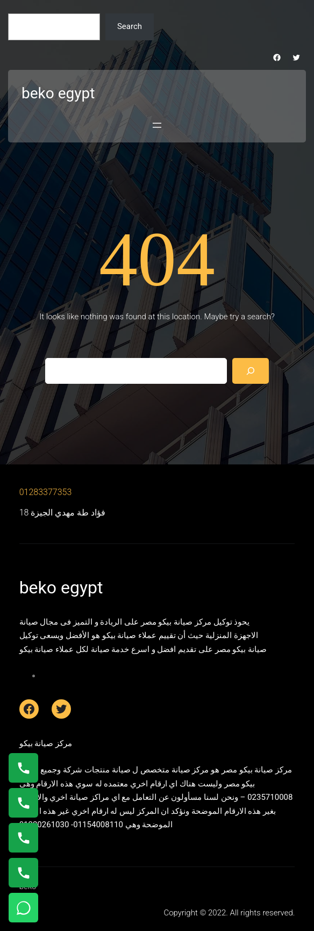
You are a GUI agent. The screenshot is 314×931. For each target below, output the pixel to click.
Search (129, 26)
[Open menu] (157, 125)
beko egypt (58, 93)
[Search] (250, 371)
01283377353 (45, 492)
